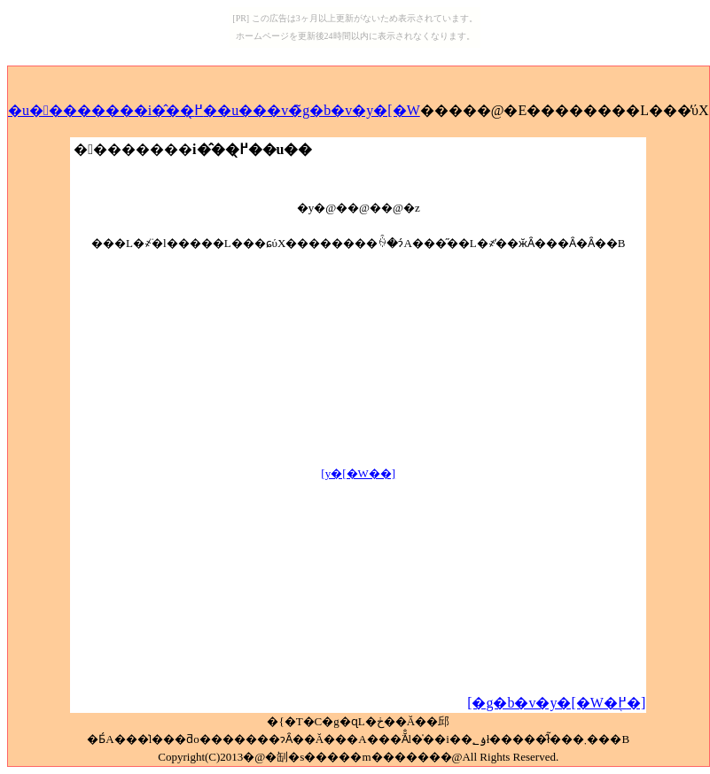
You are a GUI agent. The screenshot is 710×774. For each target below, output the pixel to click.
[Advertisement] (358, 376)
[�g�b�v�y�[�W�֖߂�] (556, 702)
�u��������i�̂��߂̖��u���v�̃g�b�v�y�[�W (214, 110)
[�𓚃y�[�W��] (358, 473)
